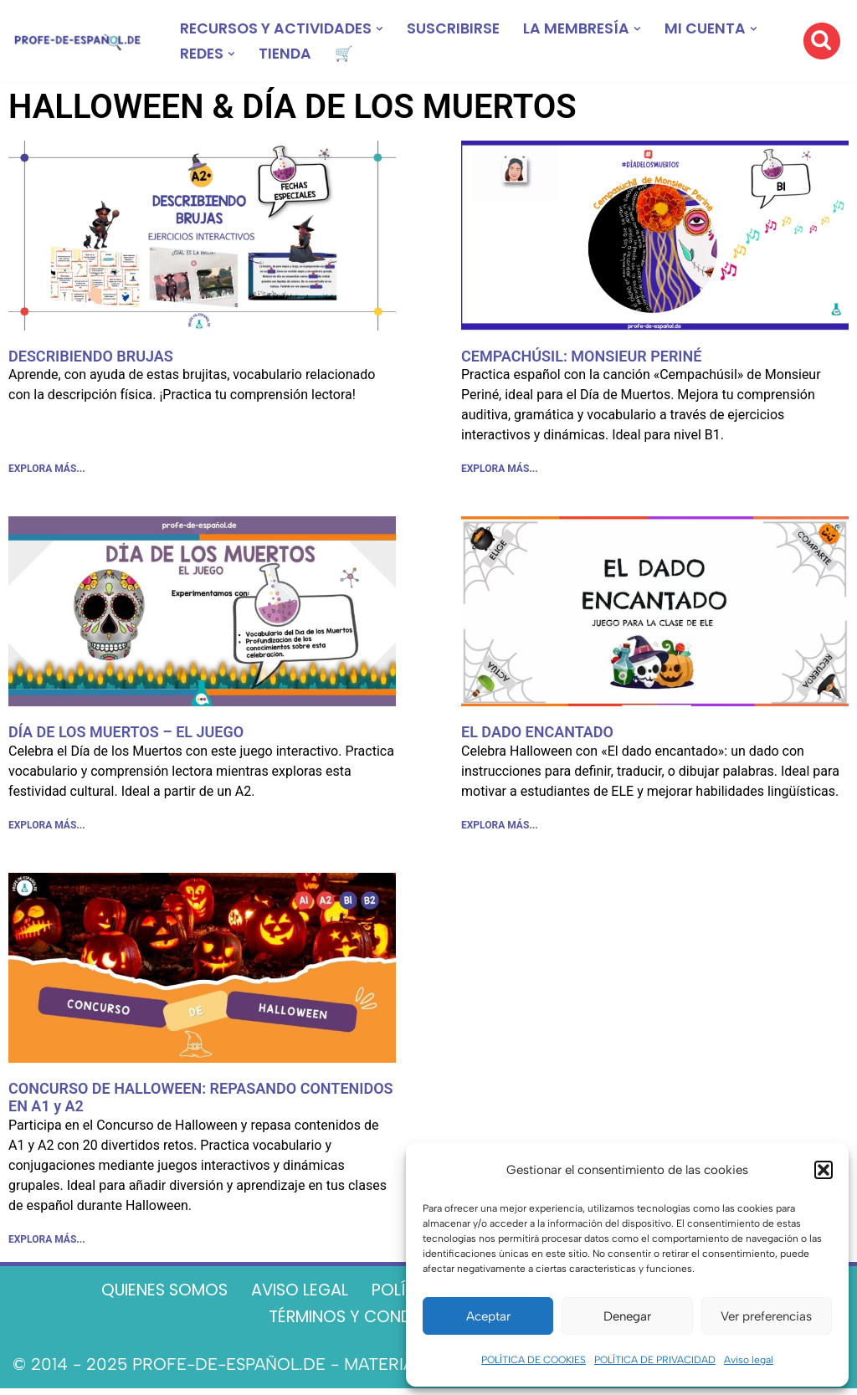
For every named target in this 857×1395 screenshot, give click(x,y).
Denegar (627, 1316)
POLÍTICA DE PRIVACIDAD (655, 1360)
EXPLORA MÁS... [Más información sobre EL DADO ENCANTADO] (499, 828)
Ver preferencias (766, 1316)
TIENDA (288, 54)
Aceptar (488, 1316)
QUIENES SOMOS (151, 1295)
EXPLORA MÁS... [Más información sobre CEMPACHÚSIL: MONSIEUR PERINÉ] (499, 470)
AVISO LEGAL (294, 1295)
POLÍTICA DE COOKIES (533, 1360)
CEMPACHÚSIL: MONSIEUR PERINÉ (581, 356)
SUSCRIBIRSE (458, 28)
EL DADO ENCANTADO (537, 733)
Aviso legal (748, 1360)
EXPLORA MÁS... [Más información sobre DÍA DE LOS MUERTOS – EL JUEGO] (46, 828)
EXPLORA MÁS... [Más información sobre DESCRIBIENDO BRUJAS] (46, 470)
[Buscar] (821, 41)
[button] (823, 1170)
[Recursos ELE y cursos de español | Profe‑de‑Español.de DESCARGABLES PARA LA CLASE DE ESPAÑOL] (77, 41)
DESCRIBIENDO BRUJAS (90, 356)
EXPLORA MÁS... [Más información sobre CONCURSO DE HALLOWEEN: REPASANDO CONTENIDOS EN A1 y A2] (46, 1244)
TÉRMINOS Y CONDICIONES (369, 1323)
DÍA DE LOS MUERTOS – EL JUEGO (126, 733)
